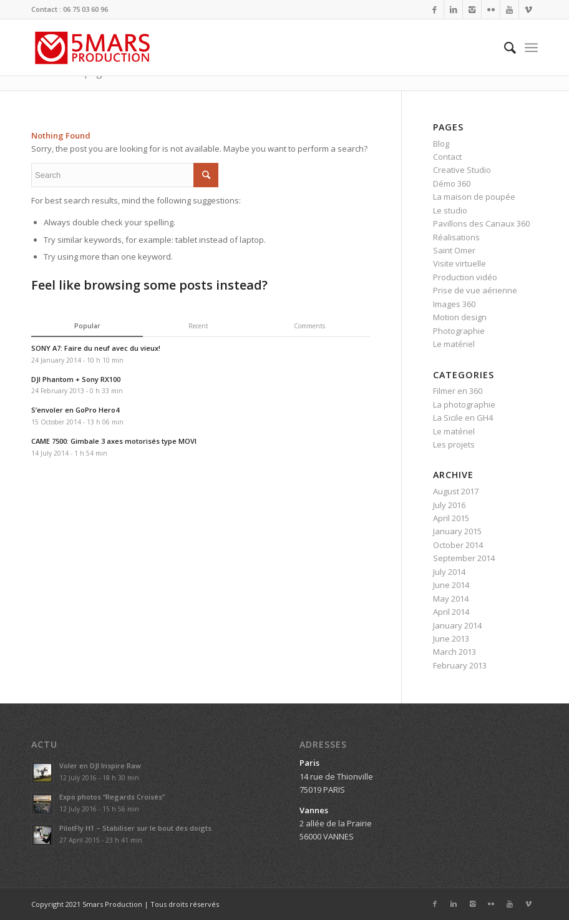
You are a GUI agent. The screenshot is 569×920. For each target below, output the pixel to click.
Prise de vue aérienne (475, 290)
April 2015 (451, 518)
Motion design (460, 317)
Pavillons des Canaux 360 (481, 223)
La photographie (464, 404)
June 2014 (451, 584)
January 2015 (457, 531)
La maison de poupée (474, 196)
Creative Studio (462, 169)
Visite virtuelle (459, 263)
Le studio (450, 210)
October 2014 (458, 545)
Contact (447, 156)
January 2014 (457, 625)
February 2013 (460, 665)
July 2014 (449, 571)
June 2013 (451, 638)
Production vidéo (465, 277)
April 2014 (451, 611)
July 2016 (449, 505)
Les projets (454, 444)
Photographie (459, 330)
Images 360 (454, 304)
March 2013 (454, 651)
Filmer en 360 (457, 390)
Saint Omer (454, 250)
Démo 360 (451, 183)
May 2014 (451, 598)
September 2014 (464, 558)
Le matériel (454, 344)
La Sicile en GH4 (463, 417)
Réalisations (456, 237)
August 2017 (456, 491)
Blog (441, 143)
